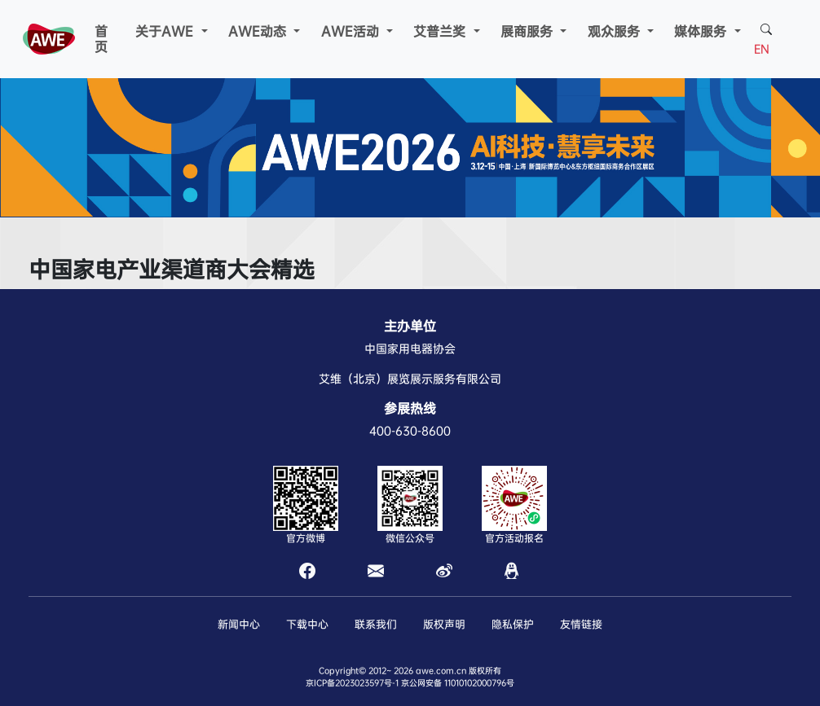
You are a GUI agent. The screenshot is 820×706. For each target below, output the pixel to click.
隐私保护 (513, 624)
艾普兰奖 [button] (441, 31)
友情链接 (581, 624)
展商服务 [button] (528, 31)
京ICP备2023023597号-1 (352, 682)
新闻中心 (239, 624)
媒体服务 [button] (702, 31)
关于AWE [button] (166, 31)
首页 (101, 39)
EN (761, 49)
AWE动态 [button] (259, 31)
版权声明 (444, 624)
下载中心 (307, 624)
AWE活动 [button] (352, 31)
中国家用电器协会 (410, 348)
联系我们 (376, 624)
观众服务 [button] (616, 31)
